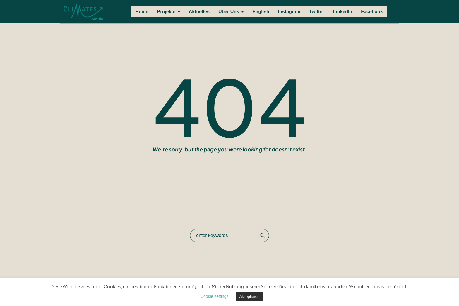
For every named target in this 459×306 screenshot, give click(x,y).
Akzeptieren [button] (249, 296)
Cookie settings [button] (215, 296)
